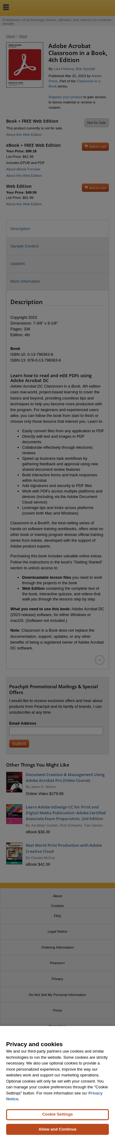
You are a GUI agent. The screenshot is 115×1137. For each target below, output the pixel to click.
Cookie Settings (57, 1118)
